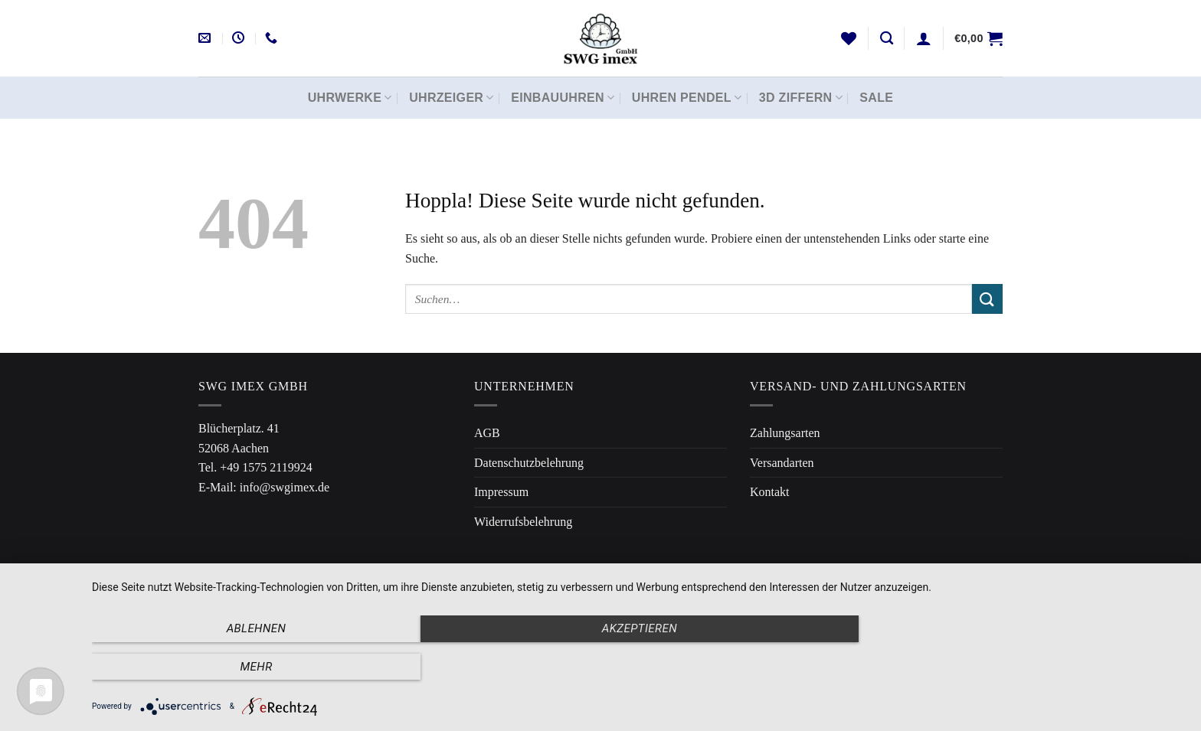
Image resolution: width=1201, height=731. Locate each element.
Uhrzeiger (451, 97)
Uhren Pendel (687, 97)
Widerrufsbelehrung (523, 521)
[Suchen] (886, 38)
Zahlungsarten (785, 432)
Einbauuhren (562, 97)
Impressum (501, 491)
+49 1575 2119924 (266, 467)
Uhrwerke (350, 97)
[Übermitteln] (987, 299)
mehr (1022, 667)
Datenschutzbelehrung (529, 462)
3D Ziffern (801, 97)
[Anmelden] (923, 38)
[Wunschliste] (848, 38)
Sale (876, 97)
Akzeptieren (638, 667)
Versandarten (782, 462)
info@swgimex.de (284, 487)
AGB (487, 432)
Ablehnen (256, 667)
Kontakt (770, 491)
